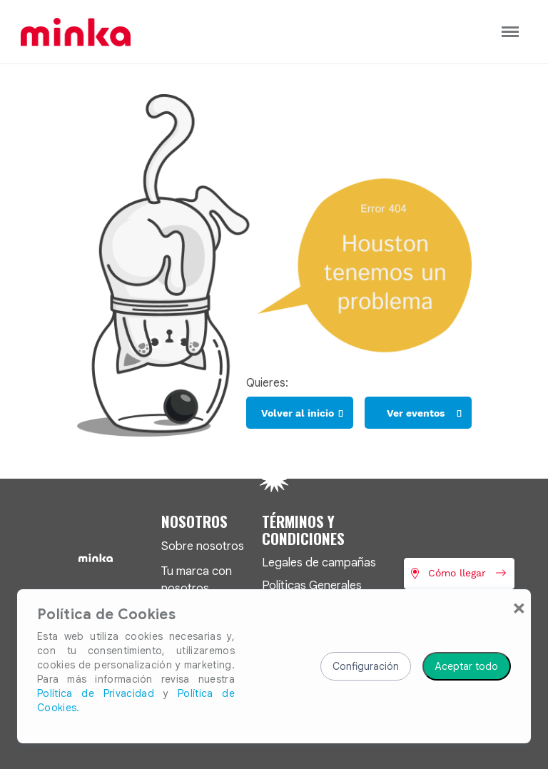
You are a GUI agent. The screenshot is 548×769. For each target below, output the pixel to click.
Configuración (366, 666)
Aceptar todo (466, 666)
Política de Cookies (106, 615)
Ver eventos (416, 413)
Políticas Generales (312, 585)
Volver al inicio (297, 413)
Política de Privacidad (95, 693)
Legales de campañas (319, 562)
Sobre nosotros (202, 546)
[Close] (519, 607)
